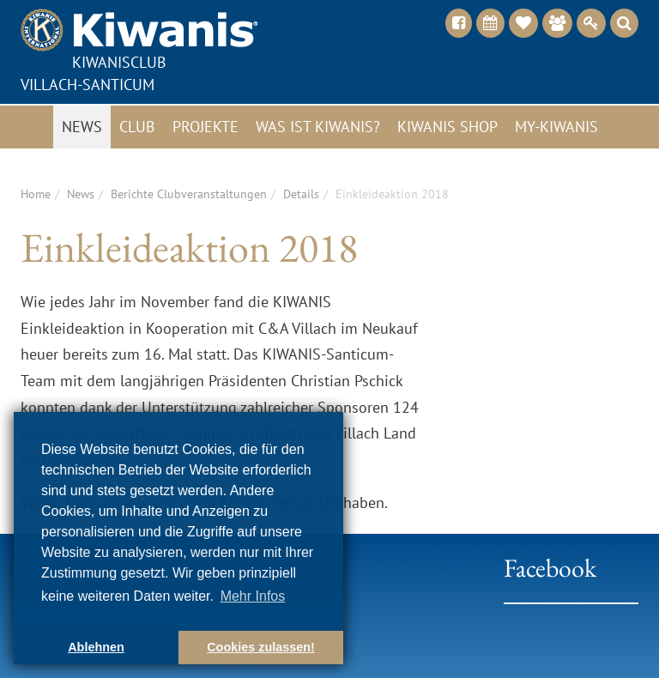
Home (36, 194)
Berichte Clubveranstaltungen (189, 194)
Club (137, 126)
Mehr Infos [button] (253, 596)
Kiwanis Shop (447, 126)
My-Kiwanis (556, 126)
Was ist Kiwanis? (318, 126)
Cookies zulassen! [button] (261, 647)
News (82, 126)
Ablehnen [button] (96, 647)
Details (301, 194)
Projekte (205, 126)
